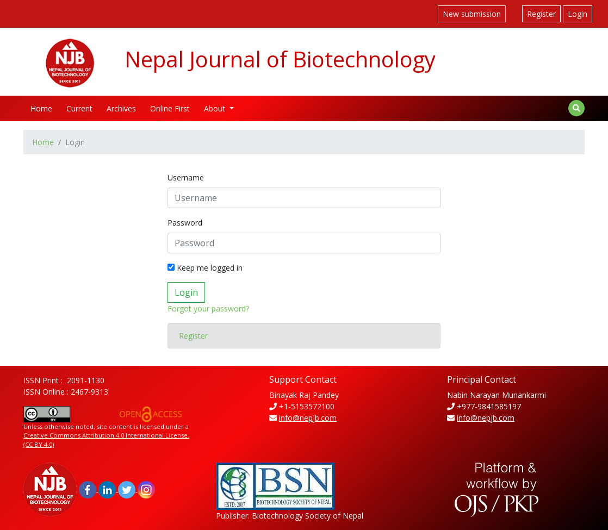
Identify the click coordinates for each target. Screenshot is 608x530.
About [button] (215, 108)
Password (184, 222)
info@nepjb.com (308, 418)
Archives (121, 108)
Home (41, 108)
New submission (472, 14)
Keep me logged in (205, 268)
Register (541, 14)
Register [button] (193, 336)
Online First (170, 108)
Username (185, 177)
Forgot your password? (208, 308)
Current (79, 108)
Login (577, 14)
